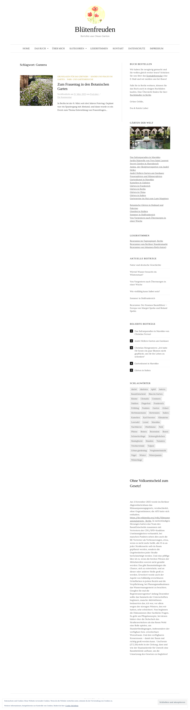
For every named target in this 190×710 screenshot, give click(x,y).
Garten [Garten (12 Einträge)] (156, 408)
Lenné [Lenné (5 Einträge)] (145, 422)
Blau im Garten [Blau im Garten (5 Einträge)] (156, 394)
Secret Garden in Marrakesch (144, 163)
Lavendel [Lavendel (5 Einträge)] (135, 422)
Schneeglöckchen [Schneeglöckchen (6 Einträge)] (157, 436)
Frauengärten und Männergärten (146, 176)
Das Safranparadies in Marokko (145, 157)
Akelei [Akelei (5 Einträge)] (134, 389)
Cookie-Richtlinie (71, 706)
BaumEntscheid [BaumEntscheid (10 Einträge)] (138, 394)
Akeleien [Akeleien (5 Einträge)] (144, 389)
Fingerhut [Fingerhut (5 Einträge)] (146, 403)
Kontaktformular (154, 75)
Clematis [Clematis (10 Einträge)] (145, 398)
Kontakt (118, 48)
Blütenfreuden (95, 29)
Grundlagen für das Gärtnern (72, 76)
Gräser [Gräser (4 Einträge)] (165, 408)
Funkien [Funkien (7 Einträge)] (146, 408)
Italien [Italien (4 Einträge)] (166, 413)
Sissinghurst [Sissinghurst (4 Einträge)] (136, 441)
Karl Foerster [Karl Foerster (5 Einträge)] (149, 417)
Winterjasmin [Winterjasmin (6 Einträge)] (155, 455)
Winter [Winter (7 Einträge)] (143, 455)
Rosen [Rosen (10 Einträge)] (165, 431)
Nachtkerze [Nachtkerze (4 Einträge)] (136, 427)
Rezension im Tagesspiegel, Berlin (146, 241)
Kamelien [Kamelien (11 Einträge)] (135, 417)
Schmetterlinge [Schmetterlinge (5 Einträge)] (138, 436)
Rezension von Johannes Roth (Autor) (148, 247)
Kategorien (77, 48)
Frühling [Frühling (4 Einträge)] (135, 408)
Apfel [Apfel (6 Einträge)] (153, 389)
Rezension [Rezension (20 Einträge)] (154, 431)
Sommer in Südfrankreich (142, 214)
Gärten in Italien (138, 195)
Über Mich (58, 48)
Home (26, 48)
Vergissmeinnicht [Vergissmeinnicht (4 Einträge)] (158, 450)
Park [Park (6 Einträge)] (161, 427)
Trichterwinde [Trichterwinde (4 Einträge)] (137, 446)
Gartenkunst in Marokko (142, 179)
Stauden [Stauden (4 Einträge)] (149, 441)
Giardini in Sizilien (139, 211)
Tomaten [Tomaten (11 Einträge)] (161, 441)
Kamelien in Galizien (140, 182)
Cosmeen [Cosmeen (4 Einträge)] (156, 398)
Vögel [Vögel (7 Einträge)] (133, 455)
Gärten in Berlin (138, 189)
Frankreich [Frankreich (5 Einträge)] (159, 403)
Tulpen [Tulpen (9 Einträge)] (151, 446)
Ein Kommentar (64, 97)
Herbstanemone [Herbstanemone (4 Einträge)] (138, 413)
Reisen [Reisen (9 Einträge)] (144, 431)
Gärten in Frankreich (140, 185)
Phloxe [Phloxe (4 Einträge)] (134, 431)
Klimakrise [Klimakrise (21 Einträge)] (163, 417)
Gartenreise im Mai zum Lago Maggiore (149, 198)
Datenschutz (136, 48)
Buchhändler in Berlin (140, 95)
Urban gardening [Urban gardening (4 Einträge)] (139, 450)
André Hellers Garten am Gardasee (147, 173)
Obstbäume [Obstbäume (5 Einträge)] (150, 427)
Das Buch (40, 48)
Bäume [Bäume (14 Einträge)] (134, 398)
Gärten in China (137, 192)
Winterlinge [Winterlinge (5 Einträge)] (136, 460)
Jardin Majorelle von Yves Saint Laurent (149, 160)
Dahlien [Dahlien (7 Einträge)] (134, 403)
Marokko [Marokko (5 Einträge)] (156, 422)
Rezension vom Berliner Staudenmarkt (149, 244)
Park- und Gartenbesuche (80, 79)
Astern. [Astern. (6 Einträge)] (162, 389)
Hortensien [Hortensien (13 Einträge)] (154, 413)
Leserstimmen (99, 48)
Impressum (156, 48)
